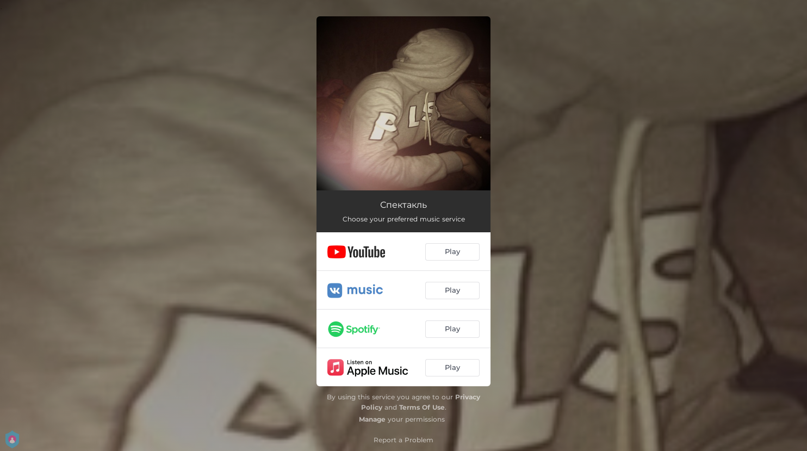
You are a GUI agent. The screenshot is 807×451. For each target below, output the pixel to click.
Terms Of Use (422, 407)
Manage (372, 419)
